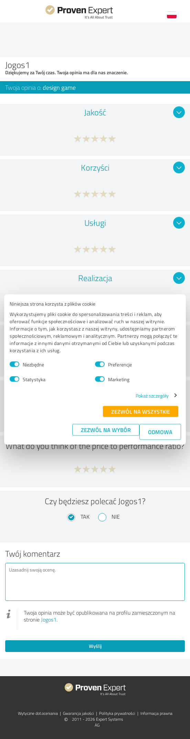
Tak (85, 516)
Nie (116, 516)
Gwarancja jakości (78, 713)
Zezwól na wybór (106, 429)
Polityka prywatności (117, 713)
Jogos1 (48, 619)
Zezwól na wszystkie (140, 411)
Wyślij (95, 646)
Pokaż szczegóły (152, 395)
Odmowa (160, 431)
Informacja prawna (156, 713)
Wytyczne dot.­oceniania (38, 713)
